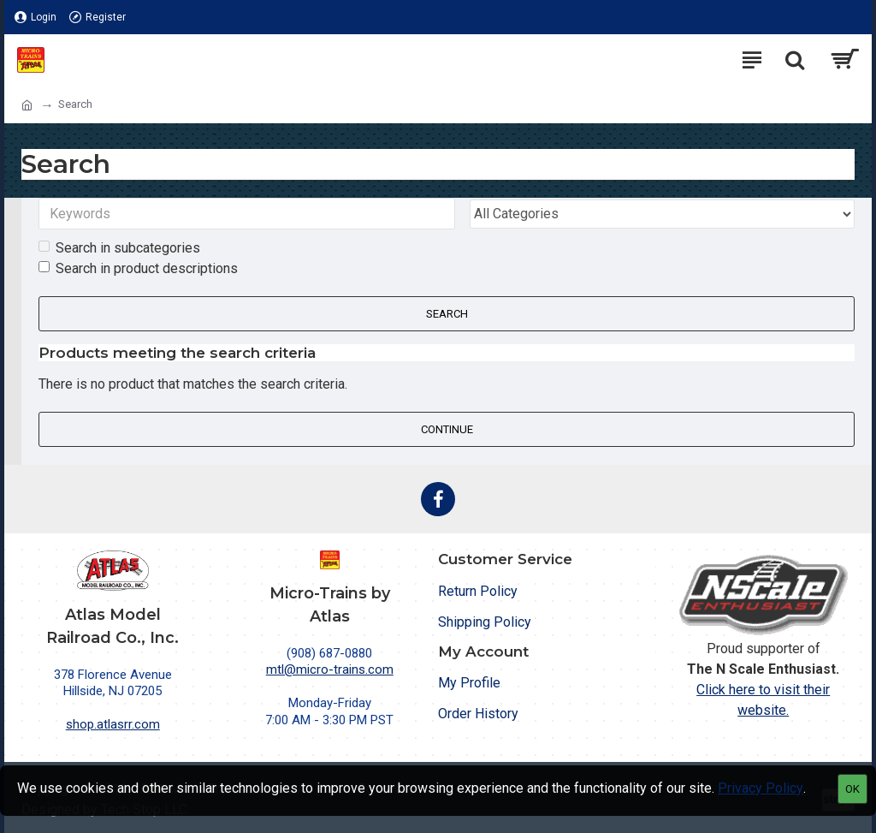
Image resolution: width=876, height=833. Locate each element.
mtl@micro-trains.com (330, 669)
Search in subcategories (119, 249)
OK (852, 788)
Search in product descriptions (138, 269)
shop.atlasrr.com (113, 724)
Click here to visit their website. (763, 699)
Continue (447, 430)
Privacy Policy (760, 788)
